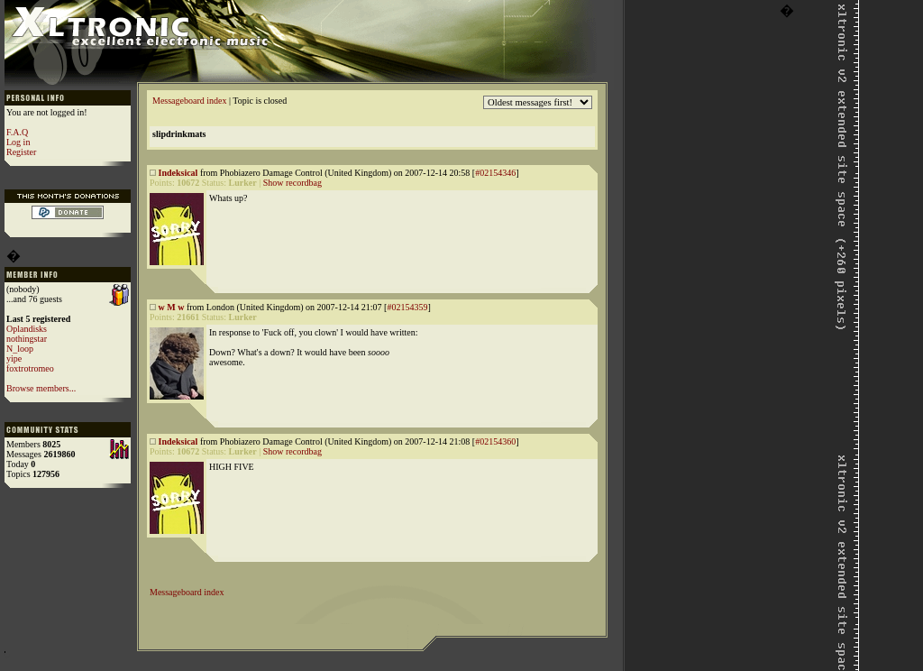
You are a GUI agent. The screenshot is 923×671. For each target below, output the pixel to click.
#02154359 (407, 307)
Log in (18, 142)
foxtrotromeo (30, 368)
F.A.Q (17, 132)
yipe (14, 358)
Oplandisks (26, 329)
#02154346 (495, 173)
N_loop (19, 349)
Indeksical (178, 173)
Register (21, 152)
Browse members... (41, 388)
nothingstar (26, 339)
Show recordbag (292, 183)
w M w (172, 307)
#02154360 (495, 441)
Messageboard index (189, 101)
